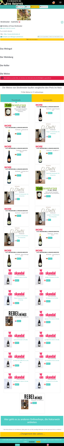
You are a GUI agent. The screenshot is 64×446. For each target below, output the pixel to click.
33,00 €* (17, 384)
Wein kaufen (35, 6)
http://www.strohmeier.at (12, 34)
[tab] (16, 98)
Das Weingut (20, 6)
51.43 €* (50, 153)
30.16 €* (19, 154)
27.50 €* (48, 196)
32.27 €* (19, 175)
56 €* (49, 136)
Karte (27, 6)
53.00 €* (19, 321)
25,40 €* (48, 280)
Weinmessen (44, 6)
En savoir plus (31, 441)
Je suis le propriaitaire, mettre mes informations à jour (50, 36)
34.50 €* (17, 114)
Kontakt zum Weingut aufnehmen (11, 37)
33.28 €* (19, 133)
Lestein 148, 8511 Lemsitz (7, 28)
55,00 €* (17, 280)
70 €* (18, 199)
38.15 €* (19, 258)
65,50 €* (17, 365)
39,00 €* (48, 322)
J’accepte (38, 441)
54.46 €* (19, 215)
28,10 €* (17, 303)
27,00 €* (48, 342)
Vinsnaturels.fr (12, 2)
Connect (17, 444)
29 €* (49, 178)
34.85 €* (50, 113)
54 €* (49, 219)
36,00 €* (48, 384)
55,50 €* (48, 301)
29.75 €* (50, 258)
